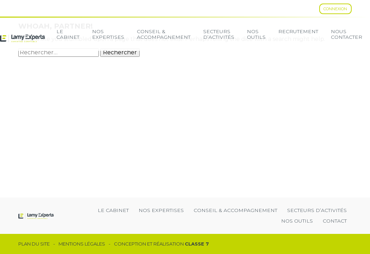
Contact (335, 221)
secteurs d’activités (218, 34)
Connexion (335, 8)
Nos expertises (108, 34)
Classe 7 (197, 244)
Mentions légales (82, 244)
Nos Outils (256, 34)
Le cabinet (67, 34)
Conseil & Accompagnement (163, 34)
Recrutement (298, 31)
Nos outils (297, 221)
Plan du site (34, 244)
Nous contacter (346, 34)
